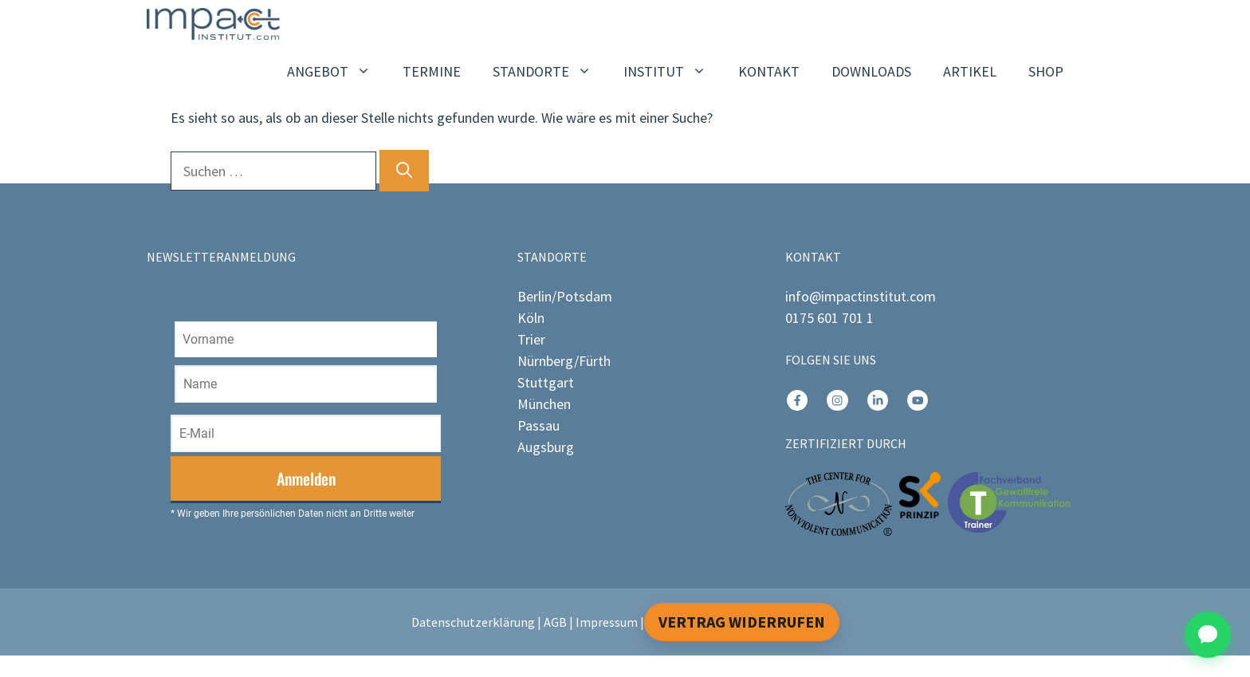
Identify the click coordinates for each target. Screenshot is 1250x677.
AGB (555, 622)
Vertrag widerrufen (741, 622)
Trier (531, 339)
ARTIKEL (969, 71)
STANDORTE (550, 72)
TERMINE (432, 71)
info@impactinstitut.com (860, 296)
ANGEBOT (337, 72)
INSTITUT (672, 72)
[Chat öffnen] (1208, 635)
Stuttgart (545, 382)
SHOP (1045, 71)
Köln (530, 318)
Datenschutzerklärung (473, 622)
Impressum (607, 622)
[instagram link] (797, 400)
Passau (538, 425)
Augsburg (545, 447)
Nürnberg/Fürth (564, 361)
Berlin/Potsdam (564, 296)
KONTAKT (769, 71)
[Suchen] (404, 170)
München (544, 404)
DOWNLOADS (871, 71)
